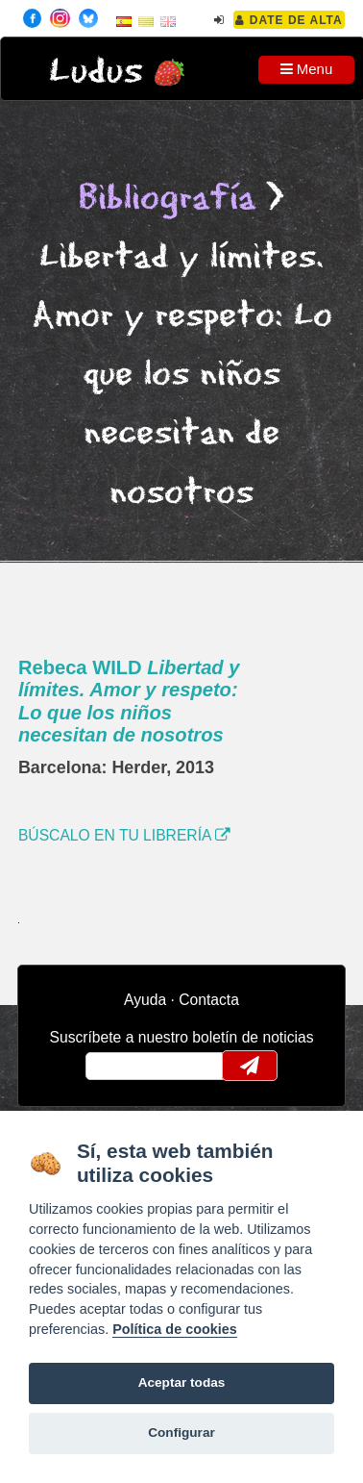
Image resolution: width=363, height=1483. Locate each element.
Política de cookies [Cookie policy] (174, 1329)
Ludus (96, 71)
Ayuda (145, 1000)
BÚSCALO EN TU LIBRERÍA (124, 835)
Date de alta (288, 20)
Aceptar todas (182, 1382)
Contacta (209, 1000)
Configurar (181, 1432)
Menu (306, 69)
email (112, 1065)
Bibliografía (167, 198)
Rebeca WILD (129, 701)
